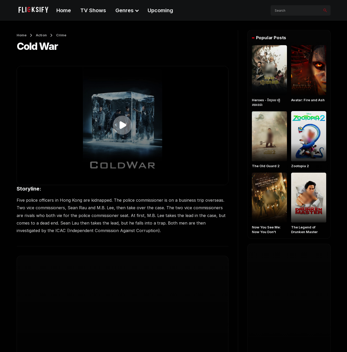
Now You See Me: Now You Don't (266, 229)
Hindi (300, 307)
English (263, 264)
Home (63, 10)
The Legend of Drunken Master (304, 229)
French (302, 293)
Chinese (303, 278)
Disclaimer (320, 339)
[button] (122, 125)
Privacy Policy (289, 339)
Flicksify (41, 339)
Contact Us (257, 339)
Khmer (302, 264)
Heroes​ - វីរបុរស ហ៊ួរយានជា (266, 102)
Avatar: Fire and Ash (308, 100)
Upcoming (160, 10)
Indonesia (265, 293)
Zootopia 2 (300, 166)
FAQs (233, 339)
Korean (263, 278)
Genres (124, 10)
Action (41, 35)
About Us (211, 339)
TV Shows (93, 10)
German (264, 307)
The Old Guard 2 (266, 166)
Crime (61, 35)
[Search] (325, 10)
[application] (122, 125)
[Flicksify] (33, 10)
